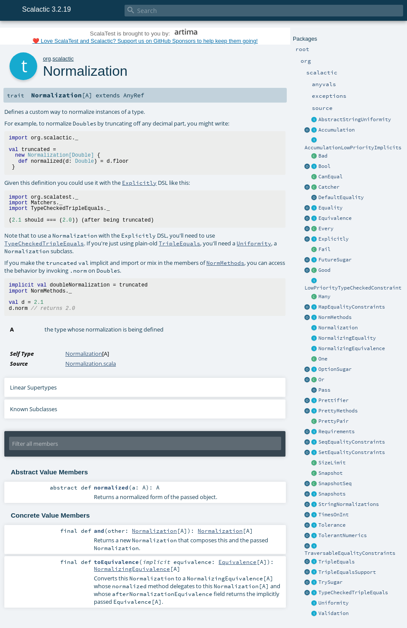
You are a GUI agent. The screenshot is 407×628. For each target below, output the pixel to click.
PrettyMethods (338, 411)
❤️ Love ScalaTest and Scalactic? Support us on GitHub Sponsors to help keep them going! (145, 41)
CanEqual (330, 177)
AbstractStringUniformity (354, 119)
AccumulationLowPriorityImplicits (352, 148)
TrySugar (330, 582)
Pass (324, 390)
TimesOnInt (333, 515)
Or (321, 380)
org (47, 58)
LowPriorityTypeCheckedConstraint (352, 288)
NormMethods (335, 317)
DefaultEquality (341, 197)
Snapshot (330, 473)
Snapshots (332, 494)
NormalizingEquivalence (351, 348)
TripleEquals (336, 562)
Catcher (329, 187)
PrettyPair (333, 421)
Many (324, 296)
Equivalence (335, 218)
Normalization (338, 328)
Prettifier (333, 400)
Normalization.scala (90, 363)
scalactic (63, 58)
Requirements (336, 431)
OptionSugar (335, 369)
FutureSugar (335, 260)
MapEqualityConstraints (351, 307)
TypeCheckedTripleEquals (353, 592)
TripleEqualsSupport (347, 572)
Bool (324, 166)
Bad (322, 156)
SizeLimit (332, 463)
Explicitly (333, 239)
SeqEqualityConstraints (351, 442)
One (322, 359)
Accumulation (336, 130)
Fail (324, 249)
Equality (330, 208)
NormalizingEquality (347, 338)
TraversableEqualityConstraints (349, 553)
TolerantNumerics (342, 535)
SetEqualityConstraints (351, 452)
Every (325, 228)
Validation (333, 613)
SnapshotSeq (335, 483)
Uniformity (333, 603)
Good (324, 270)
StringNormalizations (348, 504)
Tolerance (332, 525)
